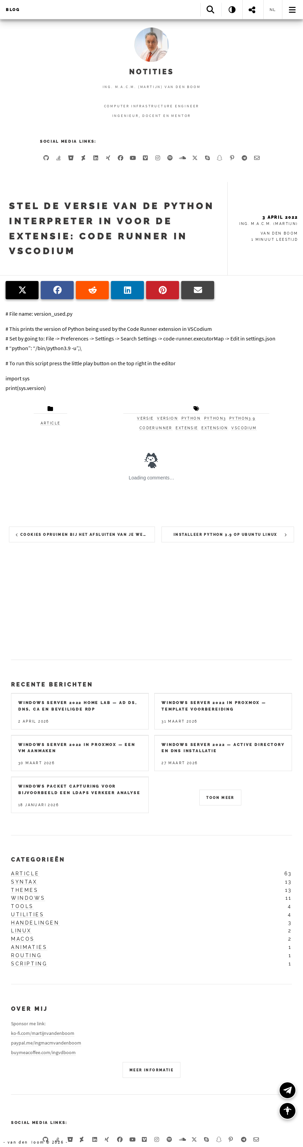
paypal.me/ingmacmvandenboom (46, 1043)
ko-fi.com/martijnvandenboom (42, 1033)
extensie (187, 428)
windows (28, 898)
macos (23, 939)
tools (22, 906)
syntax (24, 882)
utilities (27, 914)
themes (25, 890)
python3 (215, 418)
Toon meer (220, 798)
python (191, 418)
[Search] (210, 9)
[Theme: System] (231, 9)
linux (21, 931)
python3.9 (242, 418)
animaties (29, 947)
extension (214, 428)
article (51, 423)
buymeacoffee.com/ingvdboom (43, 1052)
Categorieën (38, 859)
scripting (29, 964)
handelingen (35, 923)
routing (26, 955)
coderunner (156, 428)
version (167, 418)
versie (145, 418)
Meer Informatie (151, 1070)
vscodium (244, 428)
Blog (13, 9)
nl (273, 9)
